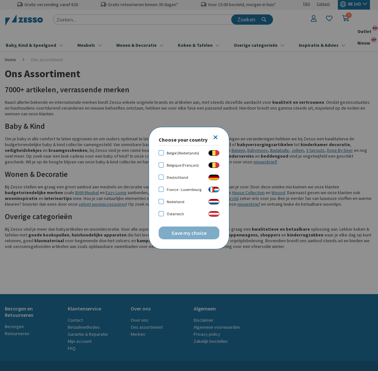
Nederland (175, 201)
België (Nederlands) (183, 153)
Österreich (175, 213)
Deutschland (177, 177)
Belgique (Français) (183, 165)
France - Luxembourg (184, 189)
